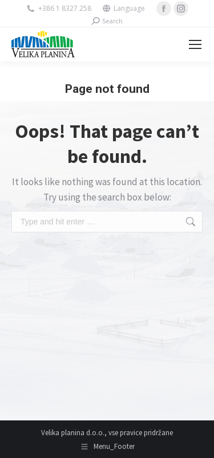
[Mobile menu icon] (195, 44)
